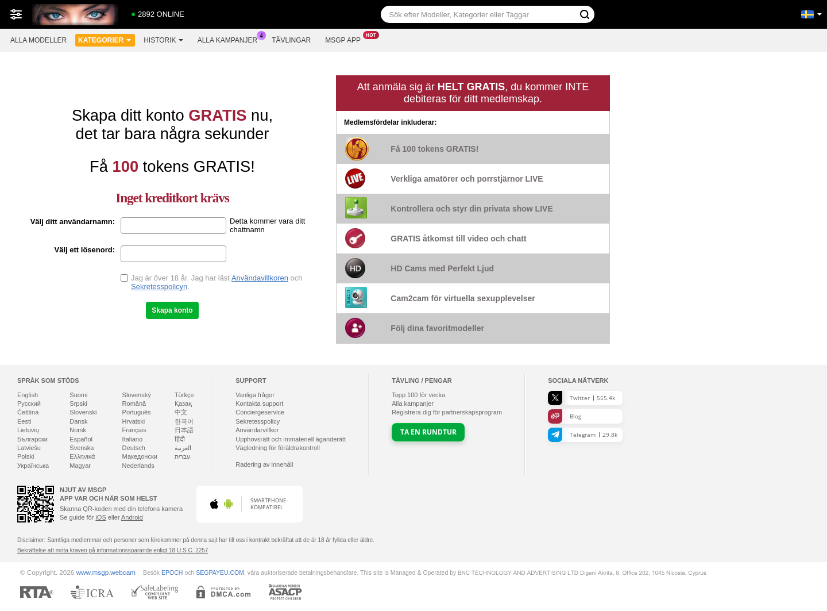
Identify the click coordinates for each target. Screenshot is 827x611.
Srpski (78, 403)
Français (134, 429)
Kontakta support (259, 403)
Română (134, 403)
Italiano (132, 439)
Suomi (78, 394)
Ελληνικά (82, 456)
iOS (100, 517)
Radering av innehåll (264, 464)
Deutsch (133, 447)
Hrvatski (133, 421)
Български (32, 439)
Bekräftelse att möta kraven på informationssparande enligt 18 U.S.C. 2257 (112, 550)
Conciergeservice (259, 412)
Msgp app (345, 39)
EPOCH (172, 572)
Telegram (582, 435)
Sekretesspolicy (257, 421)
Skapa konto (172, 310)
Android (132, 517)
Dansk (78, 421)
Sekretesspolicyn (159, 286)
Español (80, 439)
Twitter (581, 398)
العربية (183, 447)
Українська (33, 465)
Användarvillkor (257, 429)
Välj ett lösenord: (85, 249)
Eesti (24, 421)
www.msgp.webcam (106, 572)
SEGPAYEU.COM (220, 572)
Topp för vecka (418, 394)
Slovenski (82, 412)
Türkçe (184, 394)
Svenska (81, 447)
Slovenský (136, 394)
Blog (564, 416)
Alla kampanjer (230, 39)
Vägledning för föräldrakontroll (277, 447)
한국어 (184, 421)
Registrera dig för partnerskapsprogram (447, 412)
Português (136, 412)
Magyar (80, 465)
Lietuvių (28, 429)
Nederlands (138, 465)
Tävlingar (291, 40)
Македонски (139, 456)
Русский (29, 403)
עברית (183, 456)
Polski (25, 456)
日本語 (184, 429)
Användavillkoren (259, 278)
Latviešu (29, 447)
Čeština (27, 412)
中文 (181, 412)
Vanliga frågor (255, 394)
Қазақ (183, 403)
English (27, 394)
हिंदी (180, 439)
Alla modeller (38, 40)
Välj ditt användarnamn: (72, 221)
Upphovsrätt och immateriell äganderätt (290, 439)
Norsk (77, 429)
